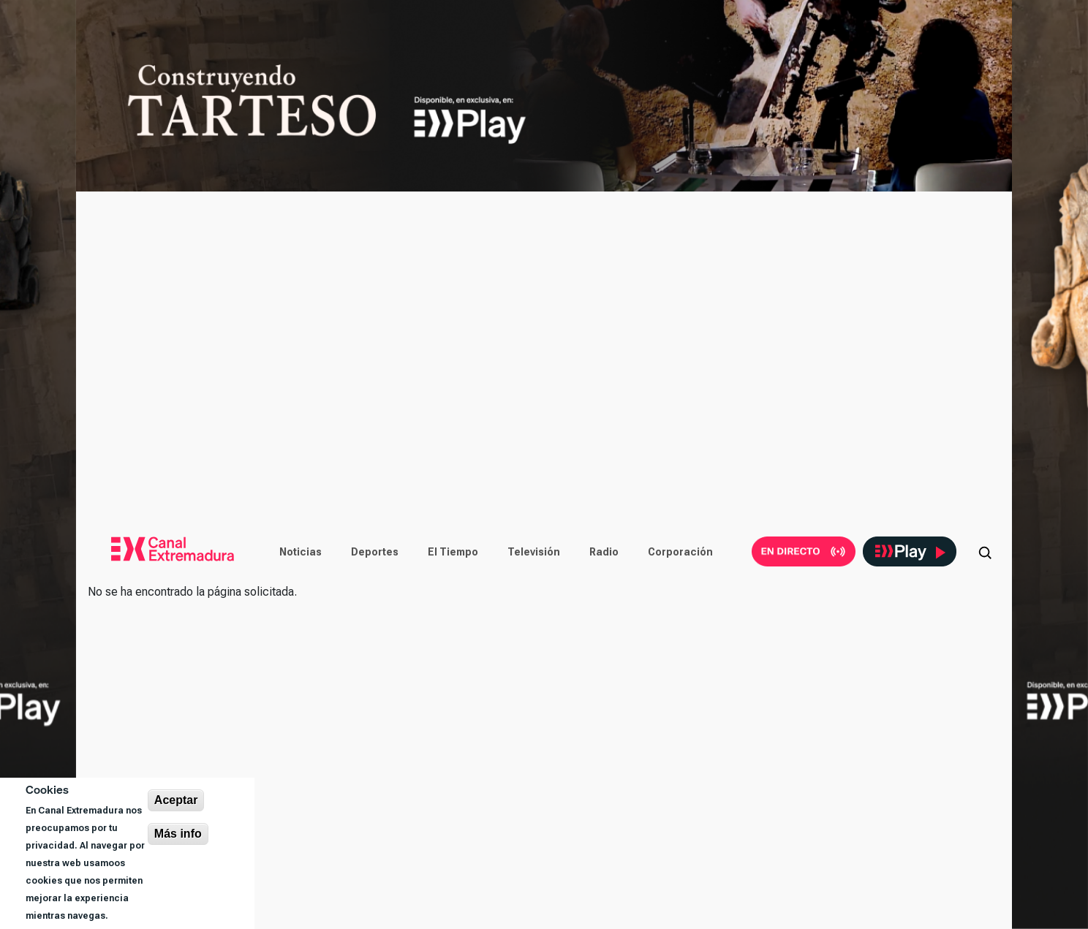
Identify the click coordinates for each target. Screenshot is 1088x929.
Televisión (533, 552)
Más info (178, 833)
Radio (604, 552)
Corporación (680, 552)
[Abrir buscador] (985, 551)
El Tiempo (453, 552)
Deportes (374, 552)
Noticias (300, 552)
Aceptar (176, 800)
